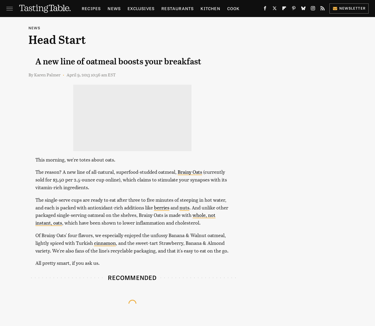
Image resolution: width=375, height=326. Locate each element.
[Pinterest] (293, 9)
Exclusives (141, 8)
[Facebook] (265, 9)
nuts (184, 207)
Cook (233, 8)
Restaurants (177, 8)
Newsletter (349, 8)
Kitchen (210, 8)
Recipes (91, 8)
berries (161, 207)
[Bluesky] (303, 9)
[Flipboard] (284, 9)
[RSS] (322, 9)
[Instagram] (313, 9)
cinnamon (105, 243)
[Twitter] (274, 9)
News (114, 8)
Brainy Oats (190, 171)
